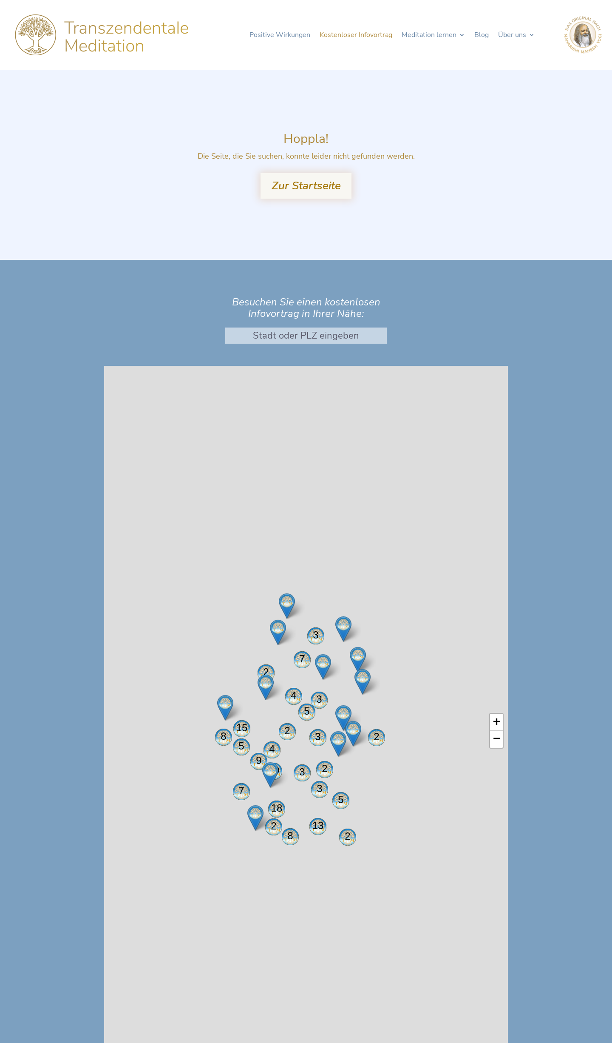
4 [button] (272, 749)
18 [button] (277, 808)
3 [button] (315, 635)
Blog (481, 36)
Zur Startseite (306, 185)
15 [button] (242, 727)
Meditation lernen (429, 36)
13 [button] (318, 825)
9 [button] (258, 760)
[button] (266, 687)
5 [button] (340, 799)
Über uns (512, 36)
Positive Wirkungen (279, 36)
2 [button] (376, 736)
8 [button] (290, 835)
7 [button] (241, 790)
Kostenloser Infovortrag (356, 36)
